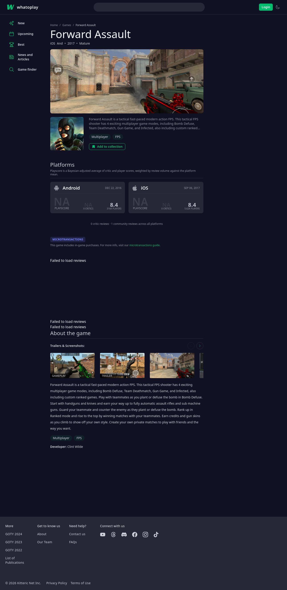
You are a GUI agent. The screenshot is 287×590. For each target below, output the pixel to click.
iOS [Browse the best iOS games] (52, 43)
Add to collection (107, 146)
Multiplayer (100, 137)
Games (66, 25)
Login (266, 7)
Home (54, 25)
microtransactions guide (144, 245)
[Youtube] (102, 534)
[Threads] (113, 534)
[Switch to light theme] (277, 7)
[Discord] (124, 534)
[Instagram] (145, 534)
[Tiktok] (156, 534)
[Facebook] (134, 534)
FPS (117, 137)
